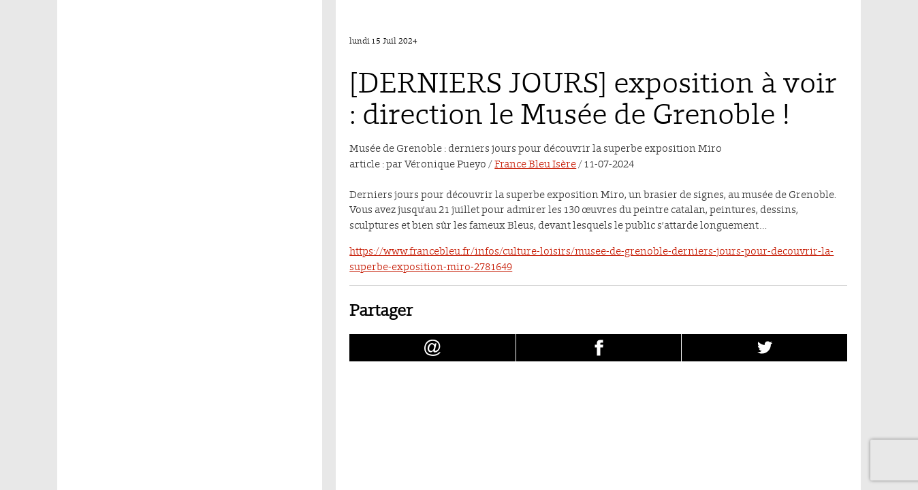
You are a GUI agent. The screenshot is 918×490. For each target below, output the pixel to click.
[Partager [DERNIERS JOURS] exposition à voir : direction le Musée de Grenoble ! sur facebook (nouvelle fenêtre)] (599, 347)
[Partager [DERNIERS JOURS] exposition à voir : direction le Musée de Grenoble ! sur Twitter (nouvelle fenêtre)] (764, 347)
